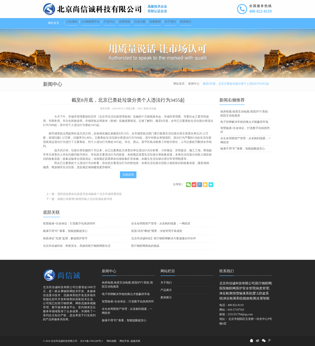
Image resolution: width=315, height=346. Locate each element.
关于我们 (166, 282)
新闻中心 (193, 83)
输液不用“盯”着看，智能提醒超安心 (65, 230)
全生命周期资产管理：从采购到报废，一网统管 (160, 223)
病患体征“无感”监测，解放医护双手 (65, 238)
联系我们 (226, 271)
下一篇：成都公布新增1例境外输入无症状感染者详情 (79, 199)
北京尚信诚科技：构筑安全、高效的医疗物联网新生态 (76, 245)
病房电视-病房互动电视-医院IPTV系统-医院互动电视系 (244, 113)
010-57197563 (236, 309)
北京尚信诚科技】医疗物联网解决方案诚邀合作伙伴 (163, 238)
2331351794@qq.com (240, 314)
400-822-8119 (260, 11)
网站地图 (111, 341)
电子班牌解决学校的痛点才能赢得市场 (244, 121)
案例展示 (166, 297)
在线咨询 (128, 174)
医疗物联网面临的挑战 (145, 245)
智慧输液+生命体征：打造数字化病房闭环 (69, 223)
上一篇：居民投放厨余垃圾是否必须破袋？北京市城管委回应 (84, 194)
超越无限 (135, 341)
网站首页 (179, 83)
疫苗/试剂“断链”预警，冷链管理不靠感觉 (156, 230)
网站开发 (124, 341)
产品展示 (166, 290)
